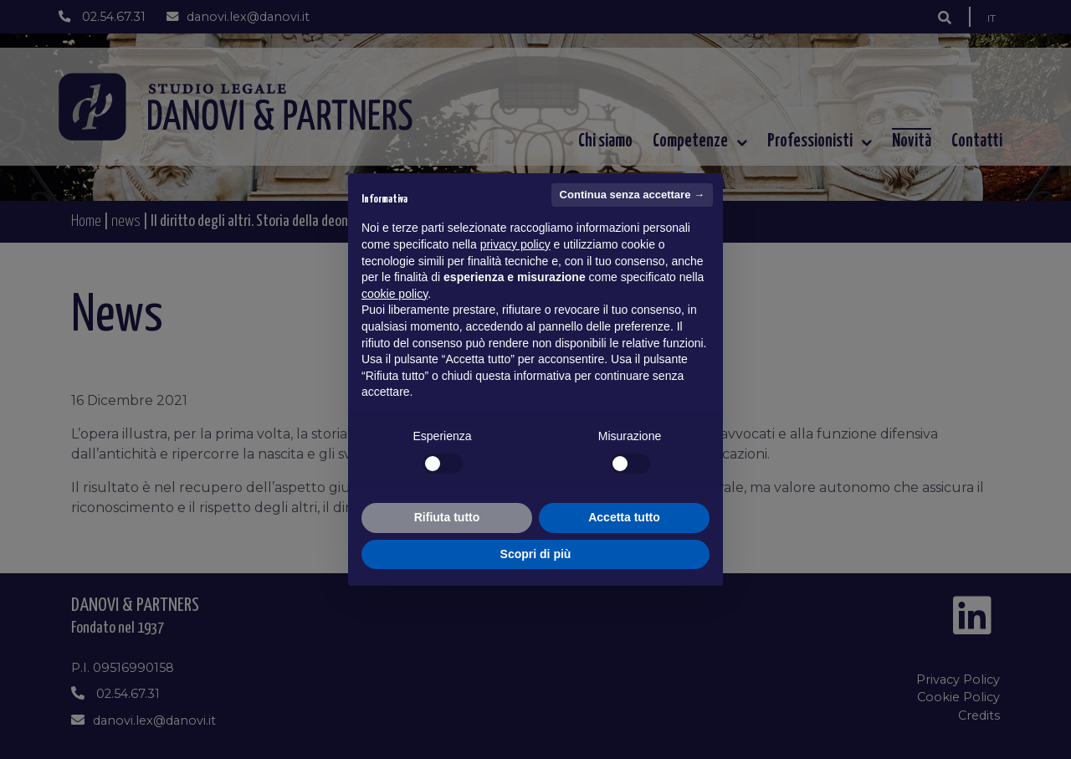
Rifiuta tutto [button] (447, 517)
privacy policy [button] (515, 244)
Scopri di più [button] (535, 554)
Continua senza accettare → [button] (632, 194)
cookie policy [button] (394, 293)
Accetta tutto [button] (624, 517)
